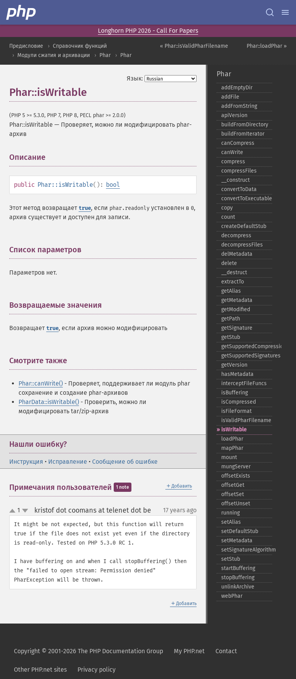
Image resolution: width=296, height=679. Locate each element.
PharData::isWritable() (48, 402)
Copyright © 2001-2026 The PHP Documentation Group (88, 651)
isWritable (234, 429)
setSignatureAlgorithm (246, 550)
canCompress (237, 143)
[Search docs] (270, 12)
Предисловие (26, 46)
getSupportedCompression (246, 346)
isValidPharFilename (246, 420)
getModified (235, 309)
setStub (230, 559)
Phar (105, 55)
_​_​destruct (234, 272)
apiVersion (234, 115)
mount (229, 457)
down (25, 511)
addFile (230, 97)
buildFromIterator (242, 134)
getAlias (231, 291)
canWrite (232, 152)
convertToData (239, 189)
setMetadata (236, 540)
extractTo (232, 281)
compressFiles (239, 171)
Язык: (135, 78)
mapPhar (232, 448)
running (230, 513)
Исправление (67, 461)
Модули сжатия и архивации (53, 55)
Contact (226, 651)
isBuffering (234, 392)
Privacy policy (96, 669)
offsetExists (235, 476)
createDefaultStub (243, 226)
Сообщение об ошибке (125, 461)
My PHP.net (189, 651)
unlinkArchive (237, 586)
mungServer (236, 466)
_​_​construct (235, 180)
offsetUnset (235, 503)
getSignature (236, 328)
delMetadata (236, 254)
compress (233, 161)
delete (229, 263)
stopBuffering (237, 577)
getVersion (234, 365)
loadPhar (232, 439)
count (228, 217)
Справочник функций (80, 46)
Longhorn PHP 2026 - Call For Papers (148, 30)
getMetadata (236, 300)
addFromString (239, 106)
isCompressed (238, 402)
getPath (230, 318)
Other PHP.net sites (40, 669)
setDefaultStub (239, 531)
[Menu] (285, 12)
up (13, 511)
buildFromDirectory (244, 124)
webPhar (231, 596)
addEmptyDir (236, 87)
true (85, 208)
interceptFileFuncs (244, 383)
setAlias (231, 522)
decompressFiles (242, 244)
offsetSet (232, 494)
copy (227, 208)
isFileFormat (236, 411)
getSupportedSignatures (246, 355)
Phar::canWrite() (40, 383)
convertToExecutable (246, 198)
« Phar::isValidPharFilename (194, 46)
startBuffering (238, 568)
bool (113, 184)
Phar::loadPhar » (267, 46)
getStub (230, 337)
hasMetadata (237, 374)
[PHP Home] (21, 12)
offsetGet (232, 485)
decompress (236, 235)
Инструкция (26, 461)
